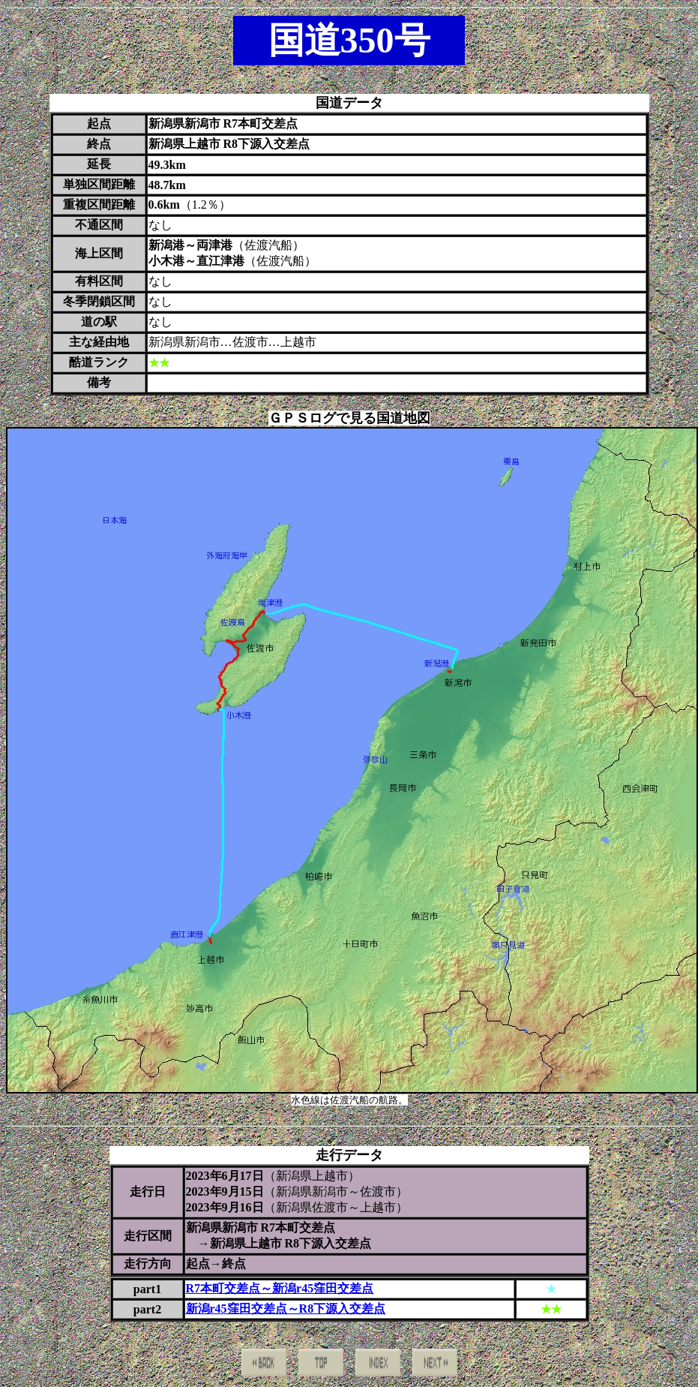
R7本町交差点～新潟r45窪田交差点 (280, 1288)
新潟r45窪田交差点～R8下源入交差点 (286, 1308)
